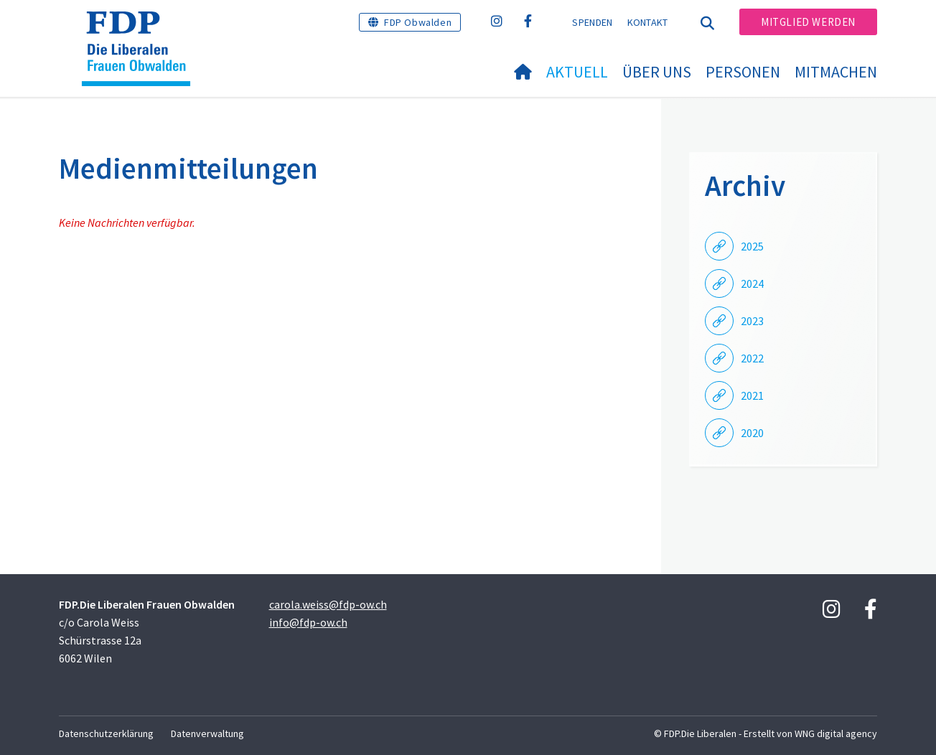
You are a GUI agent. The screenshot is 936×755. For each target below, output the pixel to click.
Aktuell (577, 72)
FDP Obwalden (417, 22)
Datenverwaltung (207, 733)
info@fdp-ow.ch (308, 622)
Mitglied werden (808, 22)
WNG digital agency (836, 733)
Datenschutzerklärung (106, 733)
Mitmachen (836, 72)
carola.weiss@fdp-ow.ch (328, 604)
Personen (743, 72)
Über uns (656, 72)
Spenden (592, 22)
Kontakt (647, 22)
